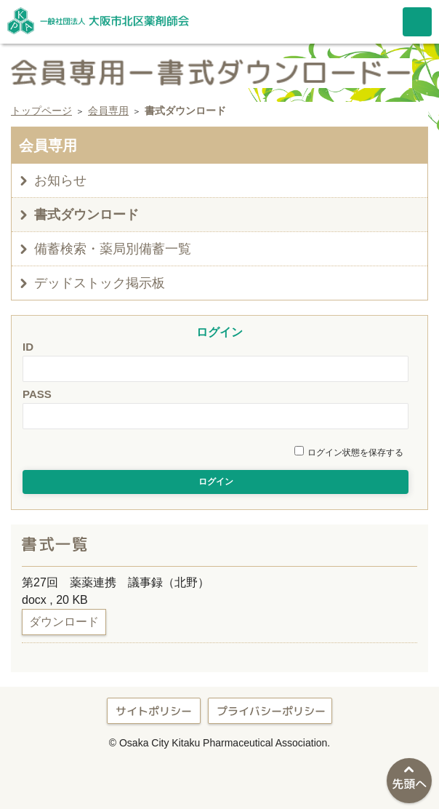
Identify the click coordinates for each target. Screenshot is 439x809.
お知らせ (60, 180)
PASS (37, 394)
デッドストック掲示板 (99, 283)
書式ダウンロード (86, 214)
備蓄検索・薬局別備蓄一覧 (112, 249)
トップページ (41, 110)
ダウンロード (64, 621)
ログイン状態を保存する (355, 452)
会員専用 (108, 110)
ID (28, 346)
